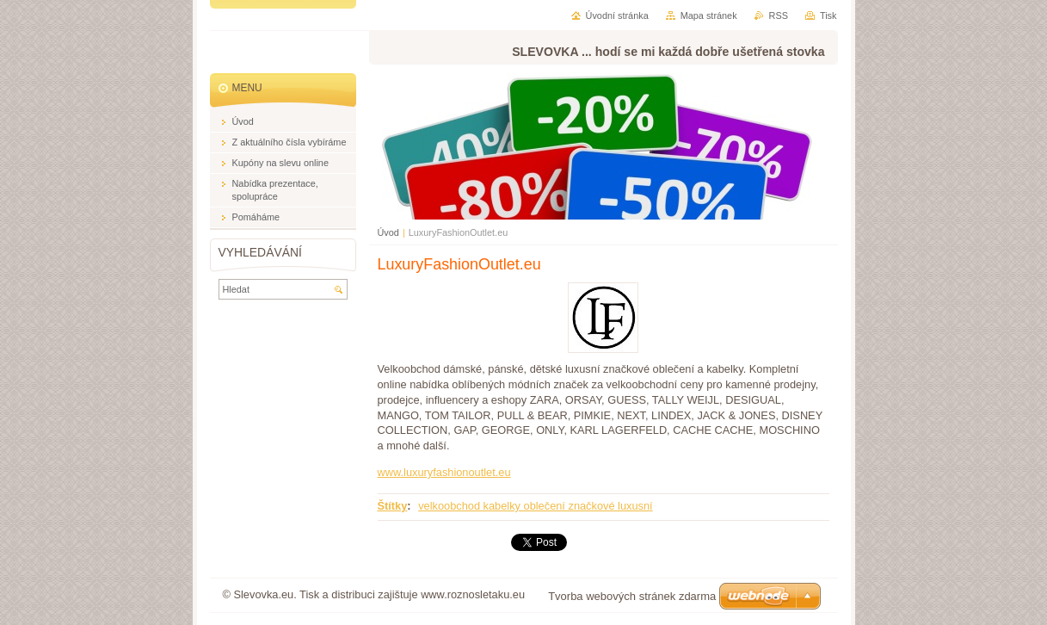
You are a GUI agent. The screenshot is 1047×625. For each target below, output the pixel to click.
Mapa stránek (709, 15)
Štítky (393, 505)
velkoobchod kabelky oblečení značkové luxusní (535, 505)
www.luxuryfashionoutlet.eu (444, 472)
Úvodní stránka (617, 15)
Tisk (828, 15)
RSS (778, 15)
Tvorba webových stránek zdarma (632, 596)
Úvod (388, 232)
